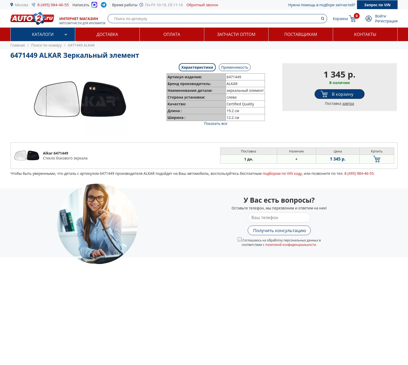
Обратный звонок (202, 4)
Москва (21, 4)
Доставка (107, 34)
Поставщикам (300, 34)
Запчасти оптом (236, 34)
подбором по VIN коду (282, 173)
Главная (17, 45)
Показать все (215, 123)
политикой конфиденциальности (290, 244)
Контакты (365, 34)
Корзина (340, 18)
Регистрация (386, 20)
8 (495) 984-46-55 (53, 4)
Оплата (171, 34)
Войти (380, 16)
